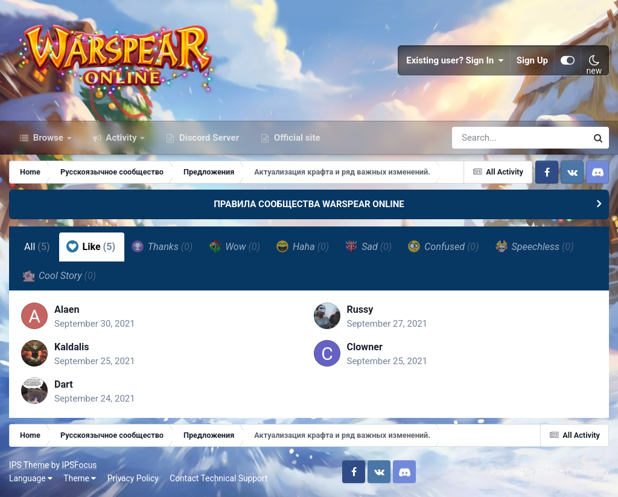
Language (31, 478)
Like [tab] (91, 246)
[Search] (485, 138)
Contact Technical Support (218, 478)
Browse (48, 137)
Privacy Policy (133, 478)
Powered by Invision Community (550, 471)
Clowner (365, 347)
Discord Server (208, 137)
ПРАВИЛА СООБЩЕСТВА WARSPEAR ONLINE (309, 204)
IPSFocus (79, 465)
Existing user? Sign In (455, 60)
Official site (296, 137)
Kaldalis (71, 347)
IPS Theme (29, 465)
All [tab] (37, 246)
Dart (63, 384)
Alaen (66, 309)
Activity (121, 137)
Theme (79, 478)
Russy (360, 309)
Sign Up (532, 60)
